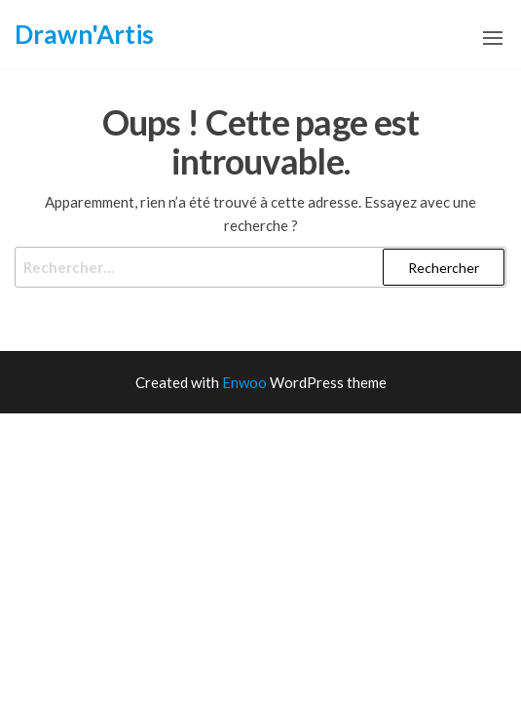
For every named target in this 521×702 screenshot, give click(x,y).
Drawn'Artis (84, 34)
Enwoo (244, 382)
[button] (492, 38)
